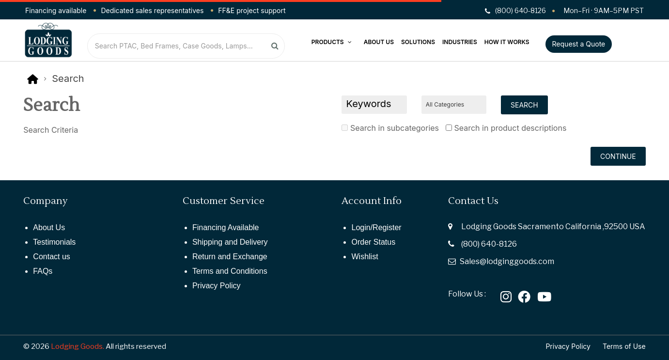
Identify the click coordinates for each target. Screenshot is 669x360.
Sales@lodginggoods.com (507, 261)
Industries (459, 42)
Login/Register (376, 227)
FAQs (42, 271)
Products (331, 42)
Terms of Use (624, 346)
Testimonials (54, 242)
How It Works (506, 42)
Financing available (55, 10)
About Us (379, 42)
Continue (618, 156)
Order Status (373, 242)
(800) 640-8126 (489, 244)
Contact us (51, 256)
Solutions (418, 42)
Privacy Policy (216, 286)
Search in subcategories (390, 128)
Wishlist (364, 256)
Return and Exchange (229, 256)
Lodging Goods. (77, 346)
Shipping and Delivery (230, 242)
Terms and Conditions (229, 271)
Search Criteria (50, 130)
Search (68, 78)
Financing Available (225, 227)
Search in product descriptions (506, 128)
